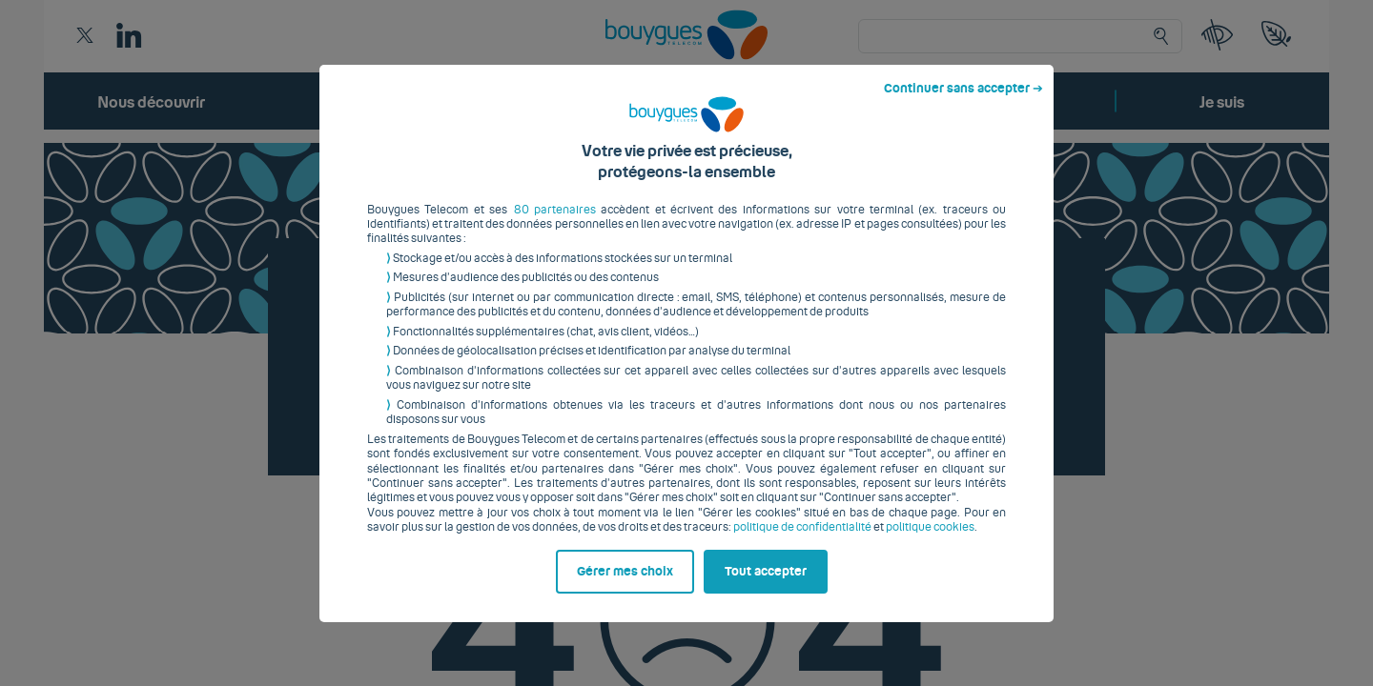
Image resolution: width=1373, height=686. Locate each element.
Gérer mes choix (625, 586)
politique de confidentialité (802, 542)
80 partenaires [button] (555, 224)
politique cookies (930, 542)
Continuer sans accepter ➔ (963, 103)
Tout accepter (766, 586)
